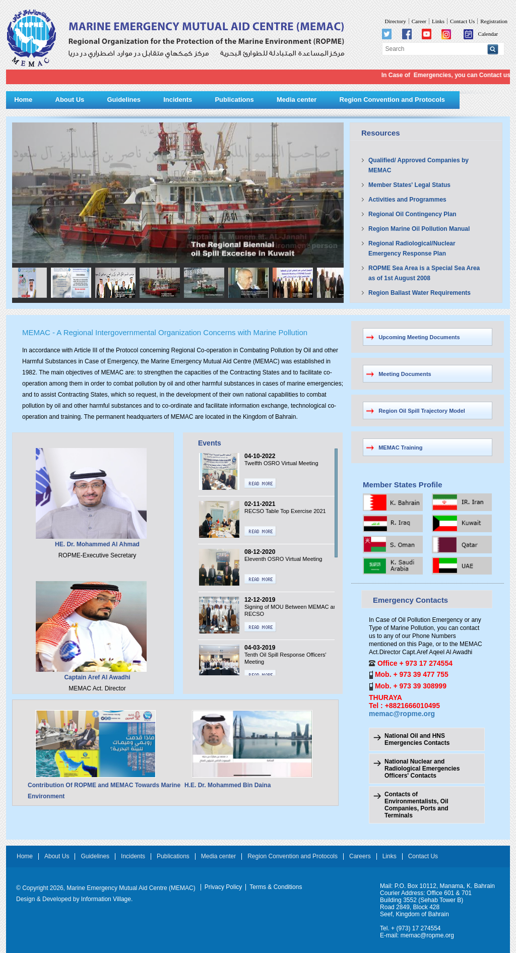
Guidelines (123, 99)
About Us (70, 99)
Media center (296, 99)
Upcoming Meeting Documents (419, 337)
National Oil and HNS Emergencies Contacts (416, 739)
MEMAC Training (400, 447)
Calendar (481, 34)
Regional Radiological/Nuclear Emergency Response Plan (412, 248)
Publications (234, 99)
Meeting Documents (404, 374)
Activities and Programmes (407, 199)
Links (438, 21)
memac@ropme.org (402, 714)
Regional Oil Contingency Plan (412, 214)
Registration (493, 21)
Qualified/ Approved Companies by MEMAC (418, 165)
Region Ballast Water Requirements (419, 292)
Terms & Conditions (275, 887)
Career (419, 21)
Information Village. (107, 899)
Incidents (177, 99)
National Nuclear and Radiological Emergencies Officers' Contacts (422, 768)
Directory (395, 21)
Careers (360, 856)
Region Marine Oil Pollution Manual (419, 228)
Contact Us (462, 21)
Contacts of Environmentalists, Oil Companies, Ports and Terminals (416, 805)
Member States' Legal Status (409, 184)
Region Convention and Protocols (392, 99)
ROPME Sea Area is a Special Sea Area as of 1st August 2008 (424, 273)
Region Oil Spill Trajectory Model (421, 411)
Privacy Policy (223, 887)
